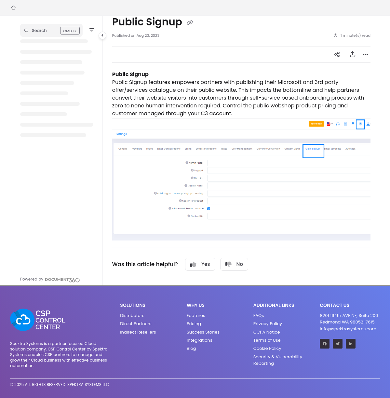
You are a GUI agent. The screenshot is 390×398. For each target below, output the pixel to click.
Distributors (132, 315)
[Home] (13, 8)
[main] (241, 150)
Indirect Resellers (138, 332)
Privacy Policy (267, 324)
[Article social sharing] (337, 54)
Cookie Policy (267, 348)
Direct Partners (135, 324)
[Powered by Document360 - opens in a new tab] (50, 279)
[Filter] (92, 30)
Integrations (199, 340)
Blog (191, 348)
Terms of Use (267, 340)
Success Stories (203, 332)
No (234, 264)
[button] (51, 30)
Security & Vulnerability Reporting (278, 360)
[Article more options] (365, 54)
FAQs (258, 315)
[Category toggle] (102, 35)
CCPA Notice (266, 332)
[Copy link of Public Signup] (189, 22)
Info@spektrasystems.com (348, 329)
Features (196, 315)
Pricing (194, 324)
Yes (200, 264)
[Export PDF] (352, 54)
